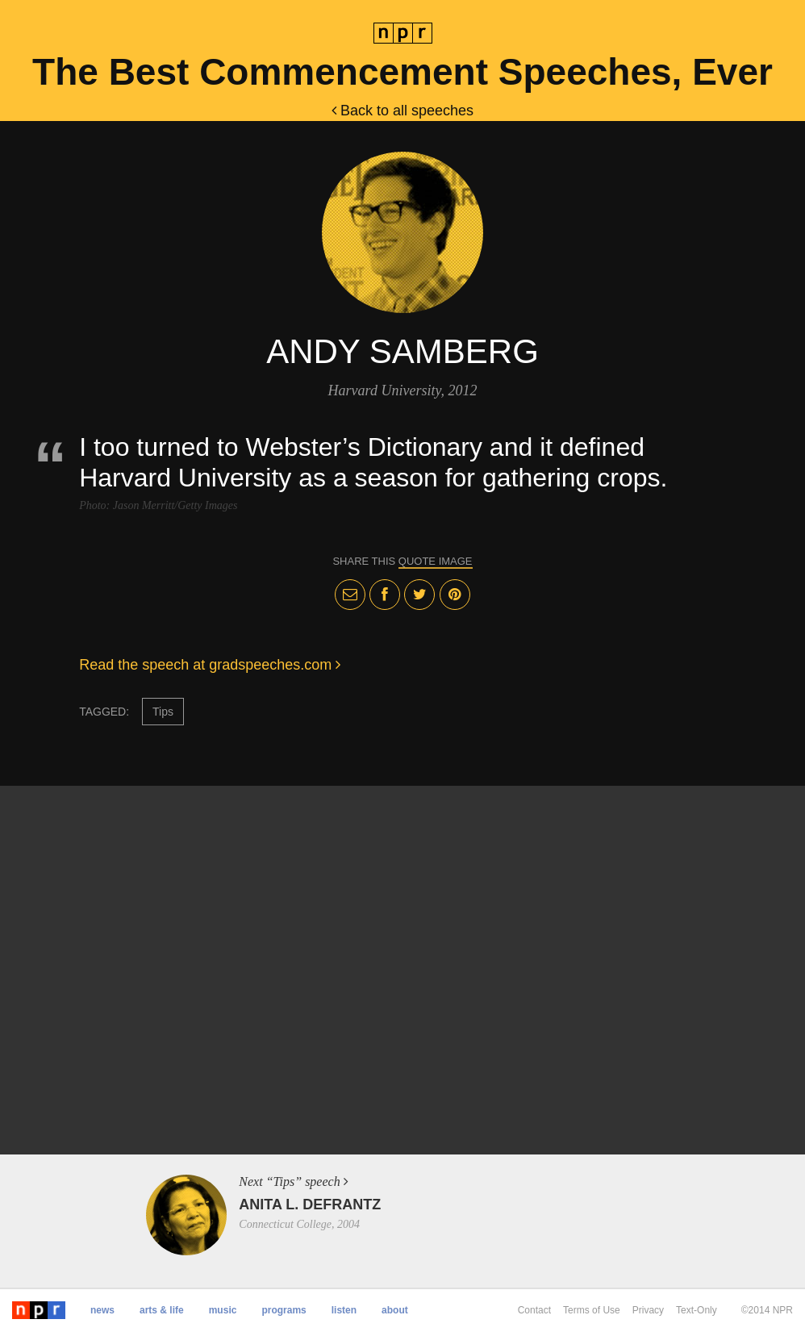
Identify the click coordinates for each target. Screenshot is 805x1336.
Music (223, 1310)
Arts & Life (162, 1310)
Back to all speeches (402, 110)
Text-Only (696, 1310)
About (395, 1310)
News (102, 1310)
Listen (344, 1310)
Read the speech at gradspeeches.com (209, 665)
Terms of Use (591, 1310)
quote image (435, 561)
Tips (162, 711)
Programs (283, 1310)
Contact (534, 1310)
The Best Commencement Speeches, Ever (402, 72)
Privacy (648, 1310)
